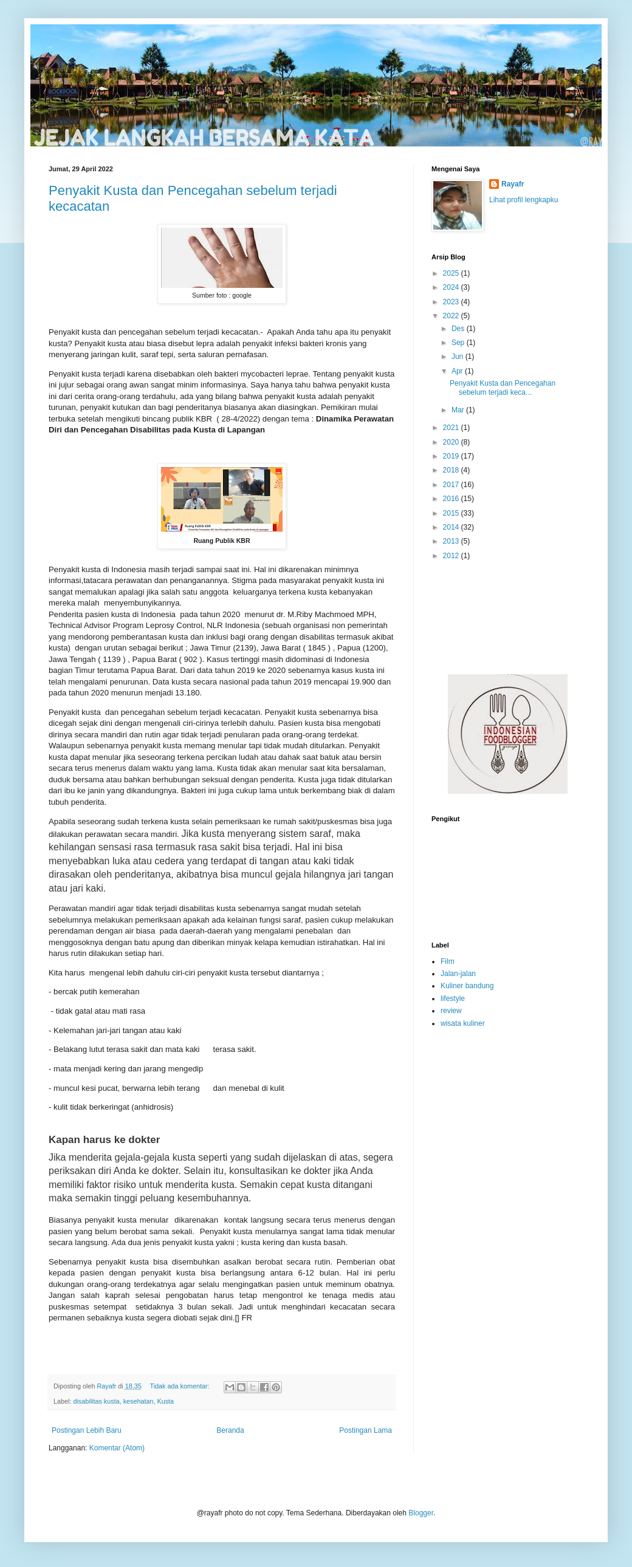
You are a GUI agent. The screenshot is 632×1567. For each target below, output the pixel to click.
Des (459, 328)
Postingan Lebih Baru (87, 1430)
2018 (452, 470)
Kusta (165, 1401)
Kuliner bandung (467, 986)
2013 (452, 541)
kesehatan (138, 1401)
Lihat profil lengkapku (523, 200)
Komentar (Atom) (117, 1448)
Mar (459, 410)
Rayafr (512, 184)
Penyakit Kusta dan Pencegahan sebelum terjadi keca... (502, 387)
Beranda (230, 1430)
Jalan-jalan (458, 973)
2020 (452, 442)
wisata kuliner (463, 1023)
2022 (452, 316)
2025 (452, 273)
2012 (452, 555)
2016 (452, 498)
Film (448, 961)
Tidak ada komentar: (180, 1386)
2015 (452, 513)
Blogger (420, 1513)
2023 (452, 302)
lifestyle (453, 998)
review (451, 1010)
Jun (458, 356)
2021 (452, 427)
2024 (452, 287)
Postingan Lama (365, 1430)
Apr (458, 371)
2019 (452, 456)
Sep (459, 342)
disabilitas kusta (96, 1401)
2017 (452, 484)
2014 (452, 527)
